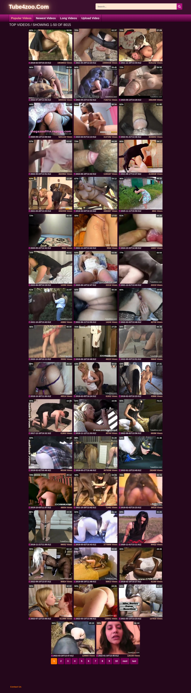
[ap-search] (139, 6)
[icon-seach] (179, 6)
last (134, 661)
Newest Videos (46, 18)
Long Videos (68, 18)
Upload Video (90, 18)
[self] (24, 7)
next (125, 661)
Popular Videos (21, 18)
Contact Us (15, 687)
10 (116, 661)
